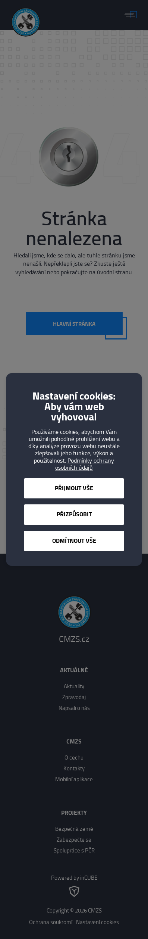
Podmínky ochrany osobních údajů (84, 464)
